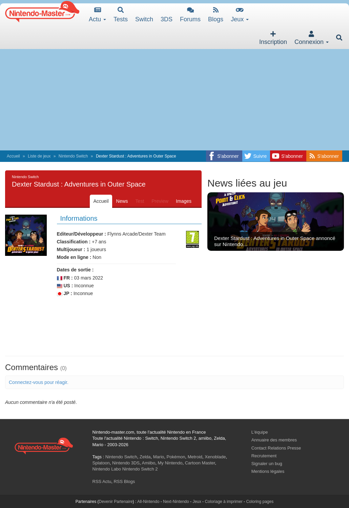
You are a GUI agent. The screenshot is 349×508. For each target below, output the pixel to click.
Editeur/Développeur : (81, 234)
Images (183, 201)
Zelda (145, 456)
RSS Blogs (124, 481)
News (122, 201)
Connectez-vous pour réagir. (38, 382)
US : (65, 286)
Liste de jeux (39, 156)
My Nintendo (170, 462)
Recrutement (263, 455)
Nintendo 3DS (126, 462)
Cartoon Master (200, 462)
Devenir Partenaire (116, 501)
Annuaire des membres (274, 439)
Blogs (215, 15)
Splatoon (101, 462)
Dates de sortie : (75, 269)
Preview (159, 201)
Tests (121, 15)
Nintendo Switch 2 (140, 468)
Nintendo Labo (107, 468)
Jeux (240, 15)
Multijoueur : (71, 249)
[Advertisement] (174, 99)
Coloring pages (259, 501)
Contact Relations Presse (276, 448)
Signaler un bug (266, 463)
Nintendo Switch (73, 156)
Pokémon (176, 456)
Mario (158, 456)
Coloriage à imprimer (223, 501)
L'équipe (259, 432)
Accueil (13, 156)
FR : (65, 278)
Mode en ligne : (74, 257)
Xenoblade (215, 456)
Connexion (311, 38)
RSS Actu (102, 481)
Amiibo (149, 462)
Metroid (195, 456)
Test (140, 201)
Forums (190, 15)
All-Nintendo (148, 501)
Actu (97, 15)
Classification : (74, 241)
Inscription (273, 38)
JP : (64, 293)
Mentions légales (268, 471)
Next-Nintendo (176, 501)
